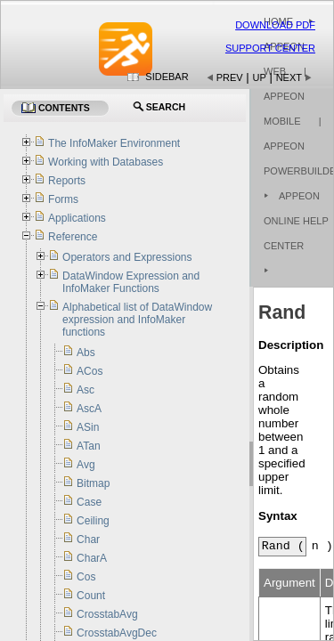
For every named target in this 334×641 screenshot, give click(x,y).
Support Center (270, 48)
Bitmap (93, 483)
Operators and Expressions (126, 257)
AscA (89, 408)
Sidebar (166, 76)
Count (91, 595)
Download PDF (275, 25)
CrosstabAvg (107, 614)
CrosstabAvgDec (117, 633)
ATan (88, 446)
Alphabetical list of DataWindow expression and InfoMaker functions (137, 319)
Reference (72, 237)
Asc (85, 390)
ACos (89, 371)
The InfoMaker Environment (114, 143)
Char (88, 539)
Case (89, 502)
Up (259, 77)
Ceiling (93, 521)
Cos (86, 577)
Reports (67, 180)
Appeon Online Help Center (296, 221)
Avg (85, 464)
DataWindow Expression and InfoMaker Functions (131, 282)
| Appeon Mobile (285, 96)
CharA (92, 558)
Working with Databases (105, 162)
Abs (86, 352)
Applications (77, 218)
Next (289, 77)
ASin (88, 427)
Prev (229, 77)
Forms (63, 199)
